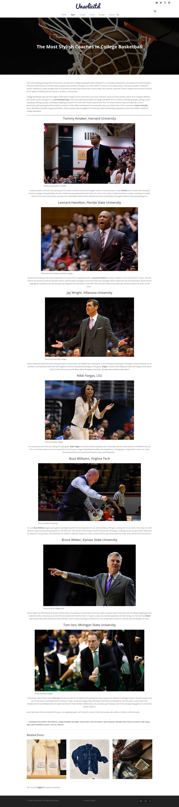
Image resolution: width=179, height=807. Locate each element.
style (28, 725)
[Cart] (155, 13)
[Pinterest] (169, 3)
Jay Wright (75, 722)
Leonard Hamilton (96, 722)
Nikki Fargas (145, 722)
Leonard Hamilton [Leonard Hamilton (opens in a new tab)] (99, 278)
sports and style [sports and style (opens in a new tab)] (141, 105)
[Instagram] (165, 3)
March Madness (109, 722)
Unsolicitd (89, 53)
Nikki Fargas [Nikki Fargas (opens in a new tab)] (75, 446)
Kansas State (84, 722)
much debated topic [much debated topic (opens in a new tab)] (61, 99)
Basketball (33, 722)
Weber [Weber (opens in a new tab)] (148, 616)
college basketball (64, 722)
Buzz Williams (53, 722)
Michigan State (121, 722)
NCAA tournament (133, 722)
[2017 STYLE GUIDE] (132, 759)
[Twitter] (161, 3)
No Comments (102, 53)
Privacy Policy (89, 800)
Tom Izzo (53, 725)
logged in (40, 787)
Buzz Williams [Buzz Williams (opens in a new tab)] (39, 528)
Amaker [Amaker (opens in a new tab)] (124, 190)
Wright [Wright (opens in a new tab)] (104, 366)
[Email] (157, 3)
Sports (86, 40)
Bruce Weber (42, 722)
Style (93, 40)
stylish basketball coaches (40, 725)
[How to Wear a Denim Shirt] (89, 759)
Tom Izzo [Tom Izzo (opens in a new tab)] (56, 698)
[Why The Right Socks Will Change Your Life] (46, 759)
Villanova (60, 725)
